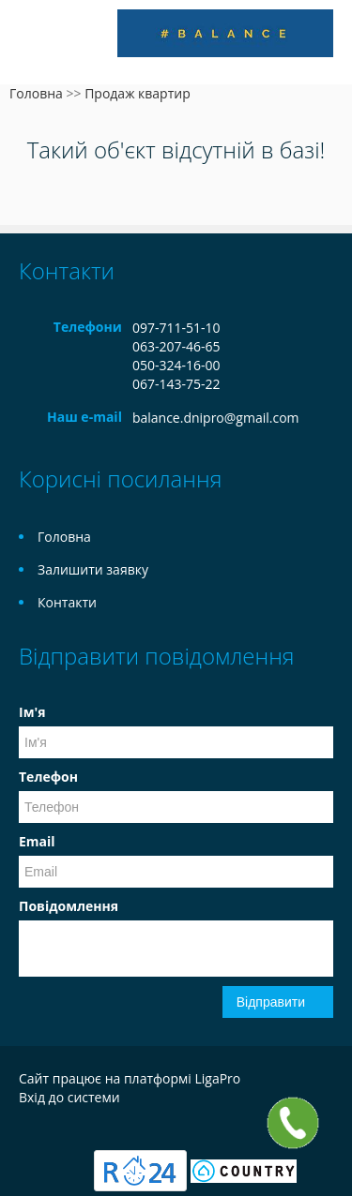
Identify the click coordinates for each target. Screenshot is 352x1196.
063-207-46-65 (176, 346)
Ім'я (32, 712)
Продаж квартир (137, 93)
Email (37, 841)
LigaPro (217, 1078)
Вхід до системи (69, 1097)
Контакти (67, 602)
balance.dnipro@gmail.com (215, 417)
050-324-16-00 (176, 365)
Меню (35, 44)
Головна (36, 93)
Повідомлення (68, 906)
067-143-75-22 (176, 384)
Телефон (48, 776)
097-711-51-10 (176, 327)
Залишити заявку (93, 569)
